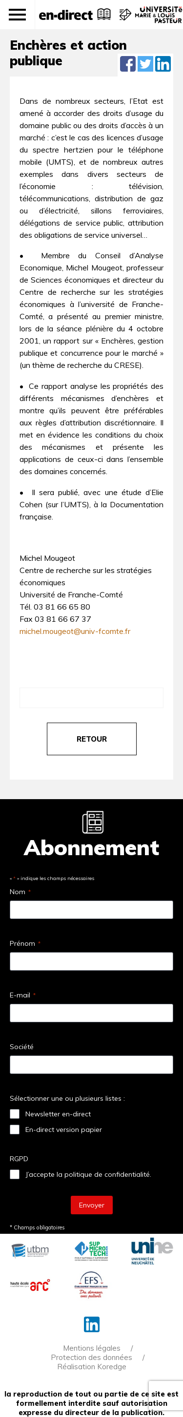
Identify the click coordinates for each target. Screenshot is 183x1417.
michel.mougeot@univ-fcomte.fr (75, 631)
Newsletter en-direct (58, 1114)
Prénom (25, 943)
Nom (20, 891)
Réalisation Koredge (91, 1366)
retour (92, 739)
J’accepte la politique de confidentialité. (88, 1174)
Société (22, 1046)
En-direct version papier (63, 1129)
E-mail (23, 995)
